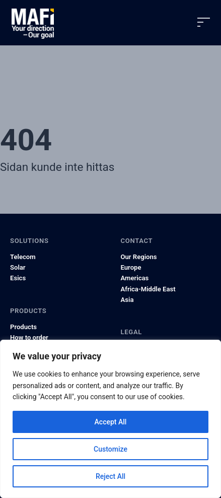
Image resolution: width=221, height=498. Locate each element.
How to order (29, 337)
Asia (127, 299)
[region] (110, 419)
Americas (135, 278)
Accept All (111, 422)
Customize (110, 449)
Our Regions (139, 257)
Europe (131, 267)
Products (23, 327)
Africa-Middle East (148, 289)
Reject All (110, 476)
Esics (18, 278)
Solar (18, 267)
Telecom (23, 257)
